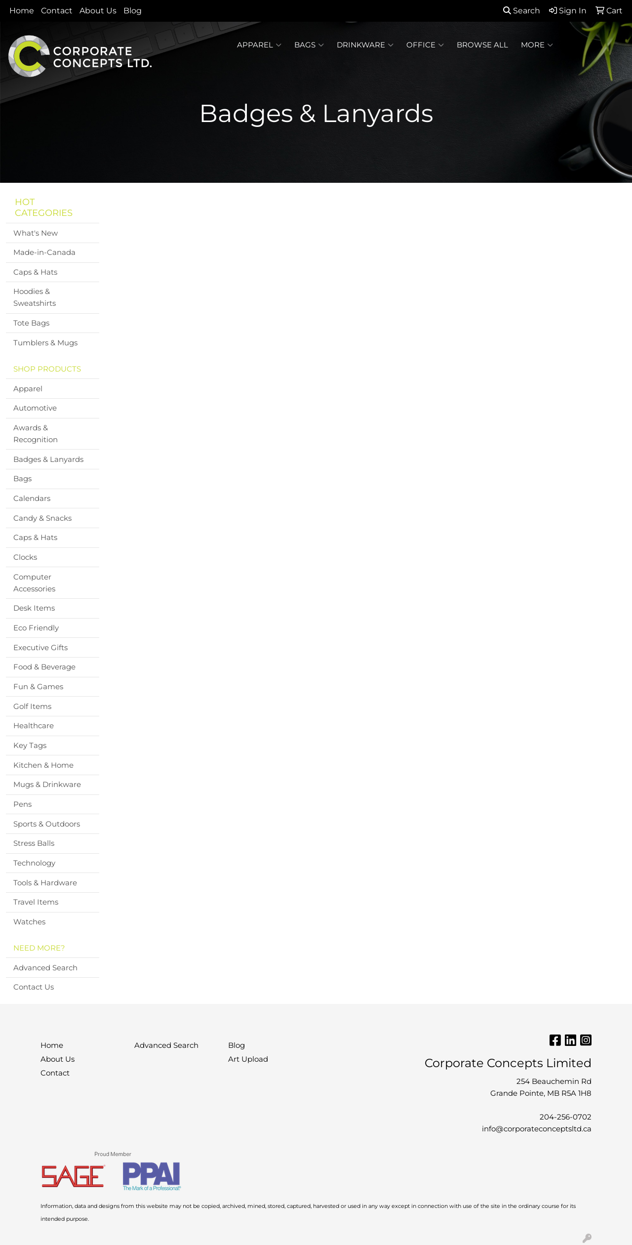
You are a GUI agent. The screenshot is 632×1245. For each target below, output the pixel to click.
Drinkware (365, 45)
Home (21, 10)
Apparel (259, 45)
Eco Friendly (36, 627)
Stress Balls (33, 843)
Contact (57, 10)
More (537, 45)
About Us (98, 10)
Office (425, 45)
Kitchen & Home (43, 765)
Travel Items (35, 902)
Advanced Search (45, 967)
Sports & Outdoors (46, 824)
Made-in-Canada (44, 252)
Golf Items (32, 706)
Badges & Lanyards (48, 459)
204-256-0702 (566, 1117)
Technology (34, 863)
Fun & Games (38, 686)
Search (521, 10)
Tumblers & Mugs (45, 342)
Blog (132, 10)
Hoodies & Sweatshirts (34, 297)
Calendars (31, 498)
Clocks (25, 557)
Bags (309, 45)
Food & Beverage (44, 667)
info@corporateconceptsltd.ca (537, 1128)
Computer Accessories (34, 583)
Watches (29, 921)
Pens (22, 804)
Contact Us (33, 987)
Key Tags (29, 745)
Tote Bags (31, 323)
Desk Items (34, 608)
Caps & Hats (35, 272)
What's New (35, 233)
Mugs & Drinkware (47, 784)
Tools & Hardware (45, 882)
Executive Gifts (40, 647)
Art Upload (248, 1059)
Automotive (35, 408)
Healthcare (33, 725)
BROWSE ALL (482, 45)
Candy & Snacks (42, 518)
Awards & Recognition (35, 433)
